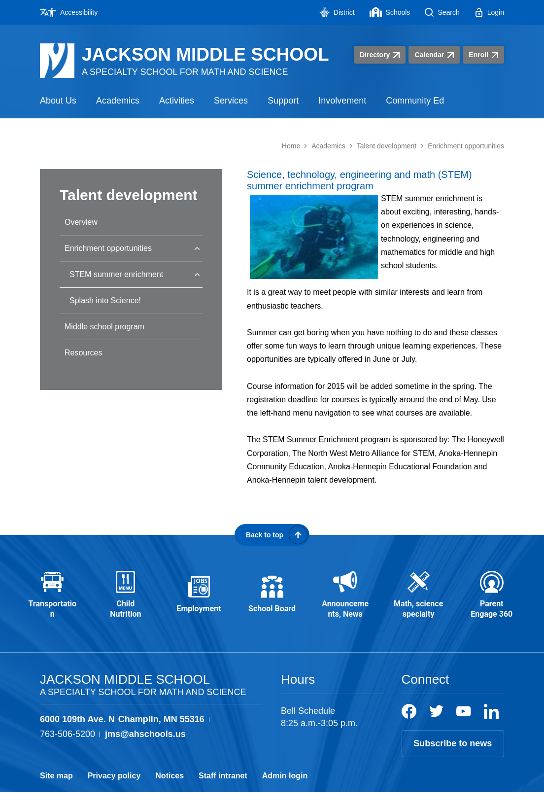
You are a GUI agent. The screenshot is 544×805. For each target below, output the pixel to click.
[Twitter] (436, 724)
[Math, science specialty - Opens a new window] (418, 601)
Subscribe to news (452, 756)
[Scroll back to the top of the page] (272, 535)
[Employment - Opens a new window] (199, 602)
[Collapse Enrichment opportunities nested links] (197, 248)
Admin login (284, 788)
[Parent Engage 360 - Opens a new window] (491, 601)
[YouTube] (463, 724)
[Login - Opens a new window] (489, 12)
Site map (56, 788)
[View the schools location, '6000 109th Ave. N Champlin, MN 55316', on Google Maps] (122, 732)
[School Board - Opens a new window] (272, 602)
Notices (169, 788)
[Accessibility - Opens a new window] (72, 12)
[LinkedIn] (491, 724)
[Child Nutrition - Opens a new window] (126, 601)
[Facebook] (409, 724)
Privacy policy (114, 788)
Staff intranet (223, 788)
